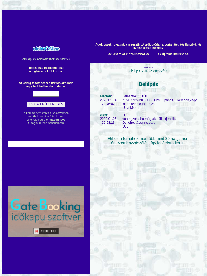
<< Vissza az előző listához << (129, 54)
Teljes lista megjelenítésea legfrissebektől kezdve (45, 69)
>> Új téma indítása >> (173, 54)
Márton (105, 96)
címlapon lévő (55, 119)
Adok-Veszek (46, 59)
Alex (103, 115)
